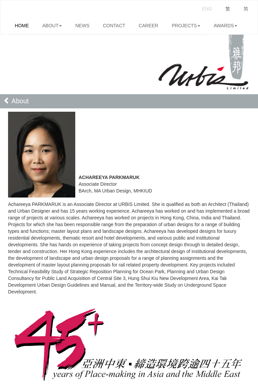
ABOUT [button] (52, 25)
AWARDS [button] (225, 25)
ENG (207, 8)
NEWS (82, 25)
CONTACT (114, 25)
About (16, 101)
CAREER (148, 25)
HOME (22, 25)
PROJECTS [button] (186, 25)
